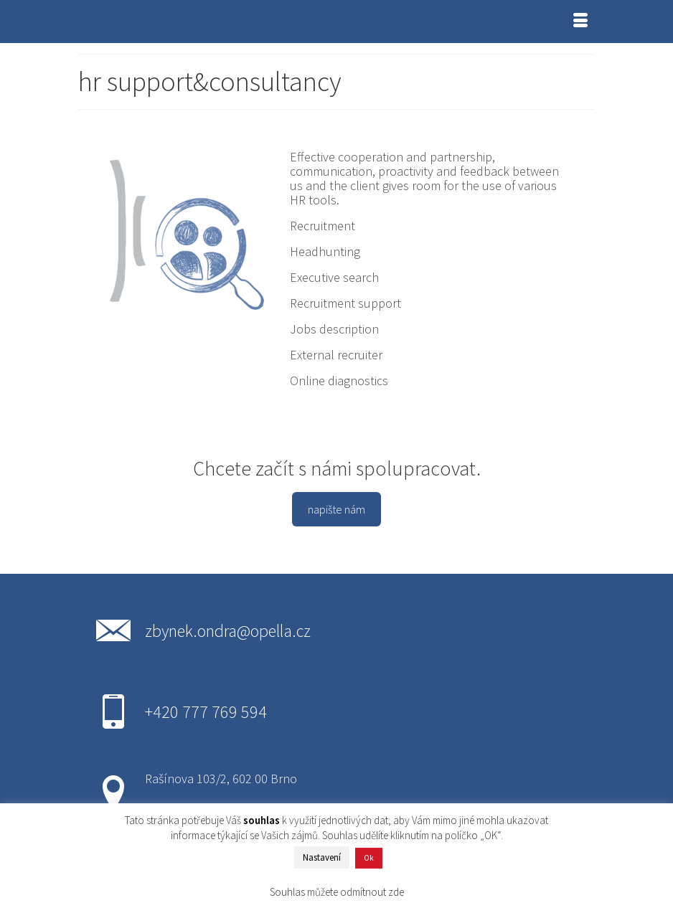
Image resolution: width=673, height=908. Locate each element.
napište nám (336, 509)
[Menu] (580, 21)
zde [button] (396, 892)
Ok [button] (369, 858)
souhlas (261, 820)
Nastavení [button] (322, 857)
